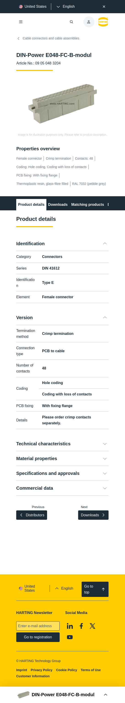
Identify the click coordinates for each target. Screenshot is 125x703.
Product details (31, 204)
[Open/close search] (71, 21)
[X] (93, 626)
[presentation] (65, 6)
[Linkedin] (70, 626)
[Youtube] (70, 637)
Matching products (87, 204)
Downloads (58, 204)
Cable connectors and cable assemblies (47, 38)
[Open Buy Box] (62, 695)
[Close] (104, 6)
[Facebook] (81, 626)
